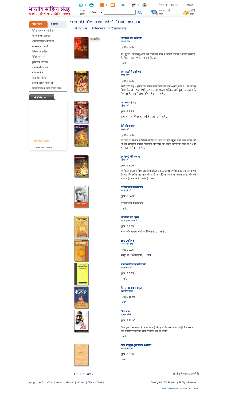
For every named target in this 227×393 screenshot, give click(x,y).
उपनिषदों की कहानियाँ (131, 38)
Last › (89, 374)
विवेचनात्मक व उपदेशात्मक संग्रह (46, 88)
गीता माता (125, 311)
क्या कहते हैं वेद (128, 102)
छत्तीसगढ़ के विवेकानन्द (132, 187)
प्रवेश (138, 21)
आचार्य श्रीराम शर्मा (40, 67)
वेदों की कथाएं (127, 125)
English (189, 4)
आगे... (125, 63)
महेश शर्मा (125, 75)
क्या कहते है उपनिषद (131, 71)
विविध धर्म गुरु (38, 56)
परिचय (89, 21)
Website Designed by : (172, 388)
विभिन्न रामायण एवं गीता (43, 30)
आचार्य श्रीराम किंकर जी (42, 83)
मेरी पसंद (120, 21)
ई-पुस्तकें (54, 24)
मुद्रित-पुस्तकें (37, 24)
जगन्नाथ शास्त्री (126, 267)
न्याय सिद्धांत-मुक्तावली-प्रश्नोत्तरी (136, 345)
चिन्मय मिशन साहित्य (41, 36)
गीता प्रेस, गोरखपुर (40, 77)
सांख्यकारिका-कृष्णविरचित (133, 264)
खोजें (81, 21)
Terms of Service (96, 382)
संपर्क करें (109, 21)
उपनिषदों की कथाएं (130, 156)
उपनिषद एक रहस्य (130, 217)
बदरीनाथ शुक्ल (127, 291)
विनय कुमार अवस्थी (128, 220)
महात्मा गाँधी (126, 314)
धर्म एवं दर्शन (80, 28)
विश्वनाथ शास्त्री (127, 348)
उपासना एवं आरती (40, 46)
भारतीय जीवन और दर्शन (43, 41)
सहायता (129, 21)
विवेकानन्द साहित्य (40, 51)
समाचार (98, 21)
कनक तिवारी (126, 190)
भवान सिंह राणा (127, 244)
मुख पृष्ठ (73, 21)
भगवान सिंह (125, 41)
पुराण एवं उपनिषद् (40, 62)
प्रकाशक (174, 4)
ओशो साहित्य (38, 72)
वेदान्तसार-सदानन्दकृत (131, 287)
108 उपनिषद (127, 240)
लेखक (161, 4)
